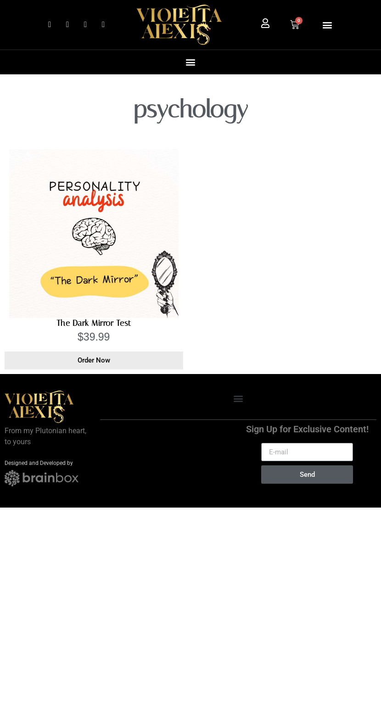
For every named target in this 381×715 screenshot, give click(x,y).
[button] (327, 24)
